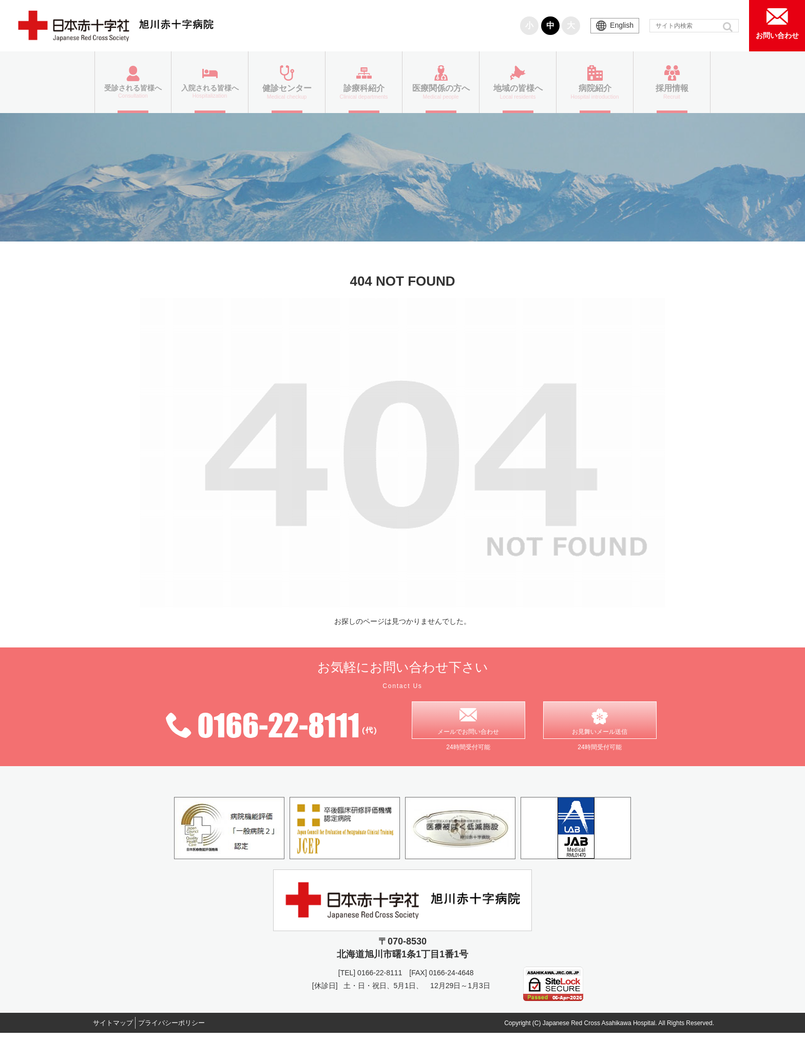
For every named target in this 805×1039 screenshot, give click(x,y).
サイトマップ (117, 1028)
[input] (694, 25)
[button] (729, 26)
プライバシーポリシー (186, 1028)
